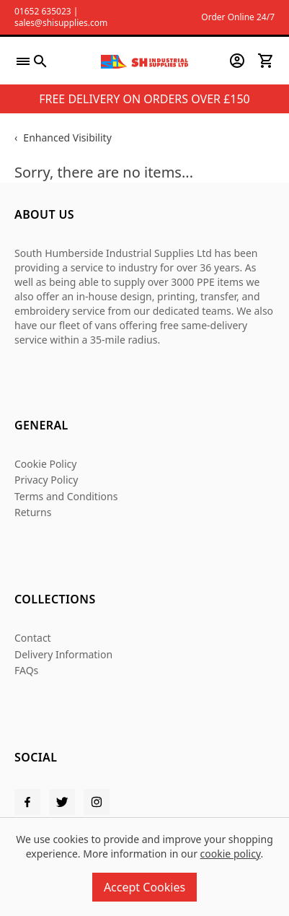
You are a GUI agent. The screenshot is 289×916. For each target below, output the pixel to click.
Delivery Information (63, 654)
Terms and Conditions (65, 496)
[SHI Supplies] (144, 60)
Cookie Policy (45, 464)
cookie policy (230, 853)
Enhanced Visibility (67, 137)
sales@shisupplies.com (60, 23)
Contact (32, 638)
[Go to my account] (237, 60)
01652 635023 (42, 11)
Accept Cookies (144, 887)
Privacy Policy (46, 480)
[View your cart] (266, 60)
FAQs (26, 670)
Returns (32, 512)
